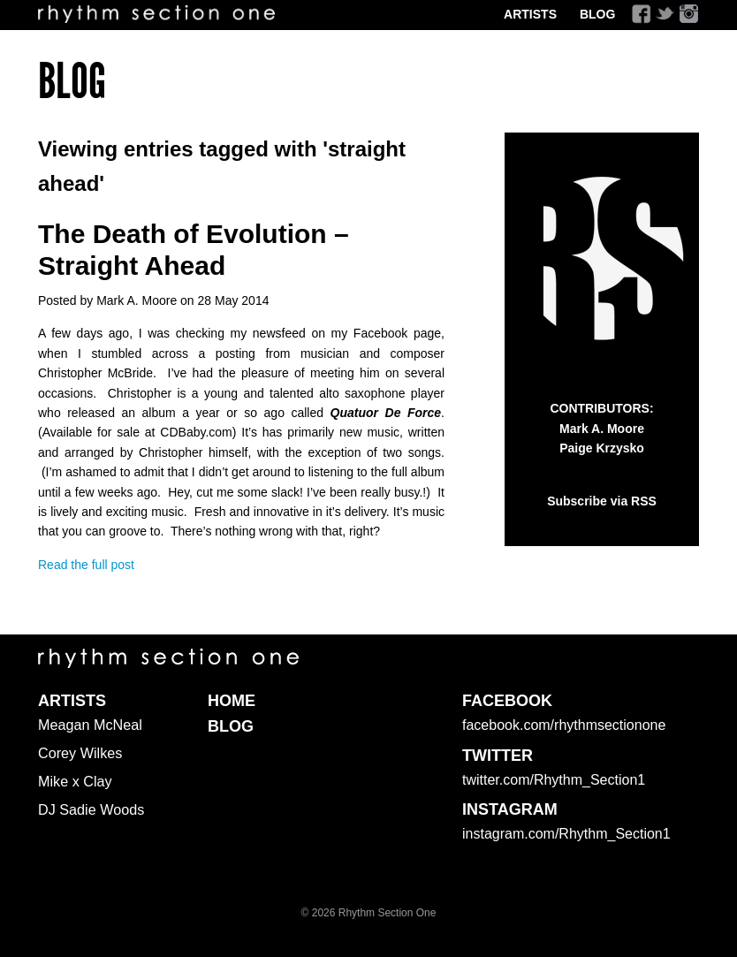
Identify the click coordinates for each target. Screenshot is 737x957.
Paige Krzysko (601, 448)
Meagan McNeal (90, 725)
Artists (530, 14)
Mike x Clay (75, 781)
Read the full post (86, 565)
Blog (597, 14)
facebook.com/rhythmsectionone (563, 725)
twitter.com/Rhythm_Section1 (553, 779)
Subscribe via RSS (602, 501)
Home (231, 701)
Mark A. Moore (601, 429)
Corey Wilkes (80, 753)
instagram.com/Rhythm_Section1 (566, 833)
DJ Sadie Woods (91, 809)
